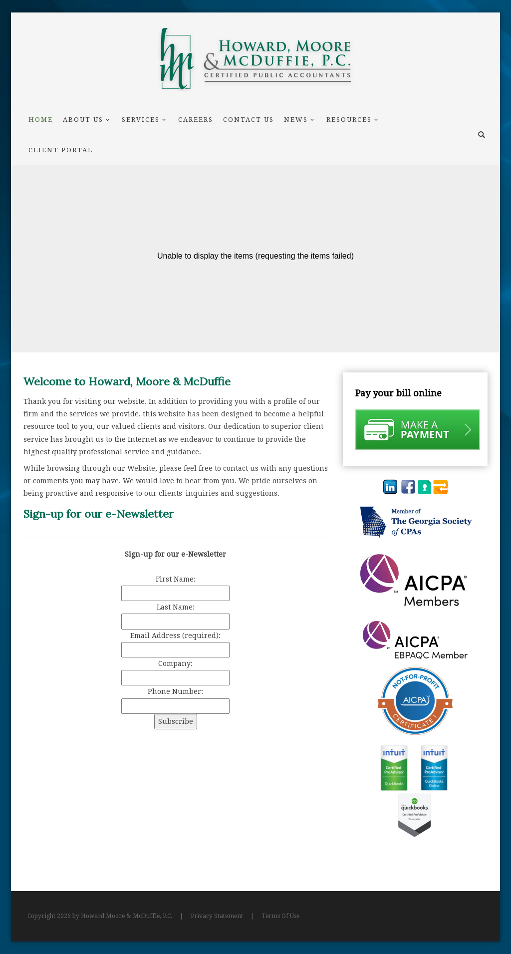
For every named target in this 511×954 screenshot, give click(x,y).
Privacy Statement (217, 916)
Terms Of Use (280, 916)
